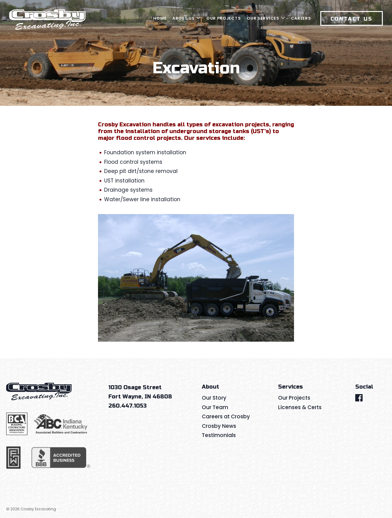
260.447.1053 (127, 405)
